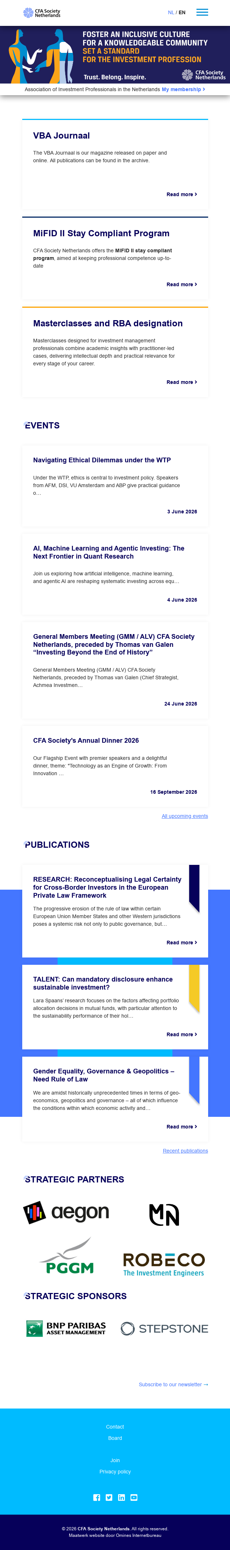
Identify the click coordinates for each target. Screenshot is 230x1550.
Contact (115, 1426)
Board (115, 1438)
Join (115, 1460)
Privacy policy (115, 1471)
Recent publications (185, 1150)
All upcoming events (185, 816)
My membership (183, 89)
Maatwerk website (87, 1535)
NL (171, 12)
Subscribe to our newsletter (170, 1384)
